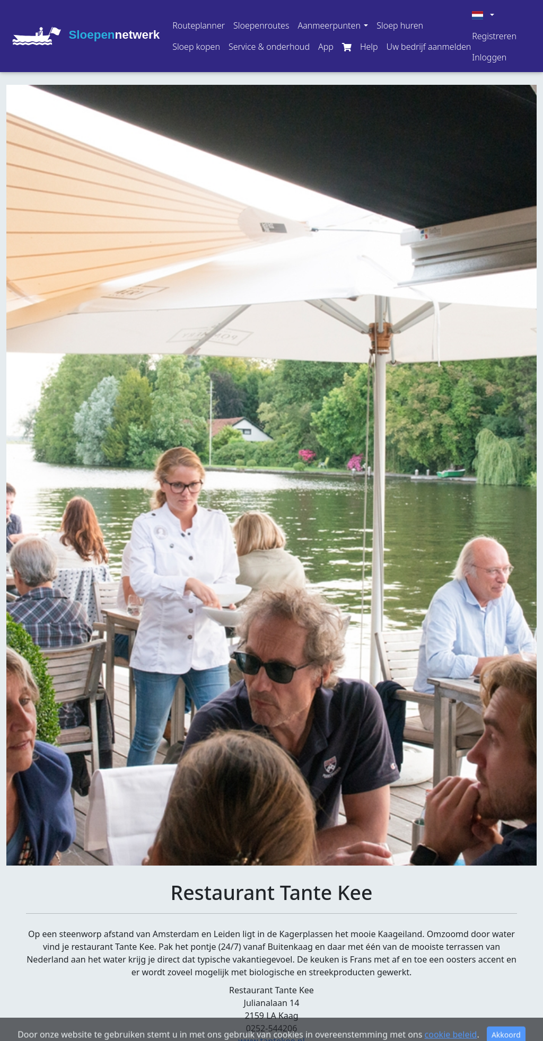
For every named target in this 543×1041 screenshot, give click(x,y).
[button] (332, 25)
